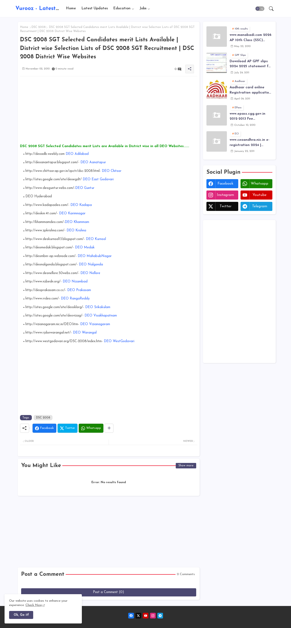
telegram (259, 206)
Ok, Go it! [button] (21, 615)
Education (121, 8)
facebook (225, 183)
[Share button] (109, 428)
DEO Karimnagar (72, 213)
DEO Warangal (85, 332)
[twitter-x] (138, 615)
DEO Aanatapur (93, 162)
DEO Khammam (77, 222)
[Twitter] (68, 428)
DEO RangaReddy (75, 298)
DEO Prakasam (79, 290)
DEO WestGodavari (118, 341)
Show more (185, 465)
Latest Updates (94, 8)
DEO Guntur (84, 188)
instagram (225, 195)
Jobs (143, 8)
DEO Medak (84, 247)
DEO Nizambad (75, 281)
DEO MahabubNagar (95, 256)
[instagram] (153, 615)
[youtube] (145, 615)
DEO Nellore (90, 273)
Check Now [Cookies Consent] (33, 605)
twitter (225, 206)
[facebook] (131, 615)
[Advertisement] (108, 111)
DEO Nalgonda (90, 264)
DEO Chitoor (111, 171)
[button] (259, 8)
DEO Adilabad (77, 154)
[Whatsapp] (91, 428)
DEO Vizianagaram (94, 324)
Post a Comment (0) (108, 592)
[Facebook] (44, 428)
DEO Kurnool (96, 239)
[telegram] (160, 615)
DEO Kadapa (80, 205)
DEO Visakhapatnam (101, 315)
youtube (259, 195)
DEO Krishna (76, 230)
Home (71, 8)
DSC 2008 (38, 27)
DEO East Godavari (98, 179)
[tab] (71, 8)
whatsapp (259, 183)
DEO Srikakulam (97, 307)
